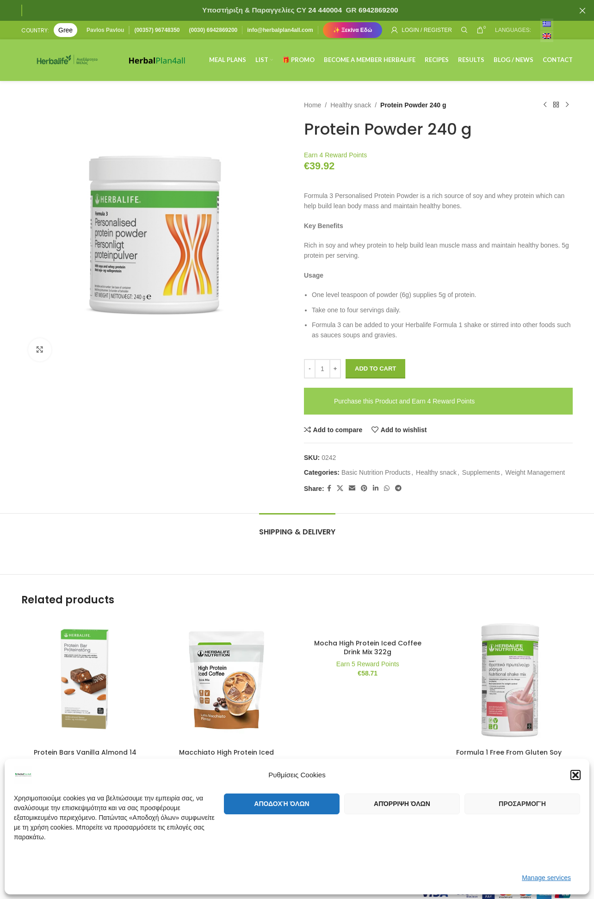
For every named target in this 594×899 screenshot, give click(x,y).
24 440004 (324, 10)
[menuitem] (546, 24)
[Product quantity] (322, 368)
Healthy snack (350, 105)
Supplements (481, 472)
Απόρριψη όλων (402, 803)
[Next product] (567, 105)
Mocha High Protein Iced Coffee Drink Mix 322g (367, 648)
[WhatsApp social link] (386, 488)
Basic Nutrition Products (375, 472)
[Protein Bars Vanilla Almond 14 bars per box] (85, 680)
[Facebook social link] (329, 488)
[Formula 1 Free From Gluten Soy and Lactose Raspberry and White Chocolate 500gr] (509, 680)
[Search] (464, 30)
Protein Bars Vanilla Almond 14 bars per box (85, 757)
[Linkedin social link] (375, 488)
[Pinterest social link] (364, 488)
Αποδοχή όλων (281, 803)
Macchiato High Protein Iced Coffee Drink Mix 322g (226, 757)
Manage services (546, 877)
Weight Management (535, 472)
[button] (575, 775)
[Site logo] (67, 59)
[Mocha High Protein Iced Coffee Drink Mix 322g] (368, 625)
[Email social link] (352, 488)
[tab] (297, 527)
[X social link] (340, 488)
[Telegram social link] (398, 488)
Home (312, 105)
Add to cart (375, 368)
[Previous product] (545, 105)
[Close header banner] (582, 10)
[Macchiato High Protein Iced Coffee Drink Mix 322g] (227, 680)
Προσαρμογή (522, 803)
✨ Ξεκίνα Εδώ (352, 30)
